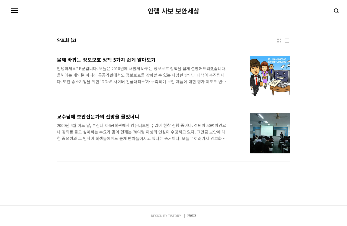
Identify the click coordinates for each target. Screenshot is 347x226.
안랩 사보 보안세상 (173, 11)
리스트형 (287, 40)
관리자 (191, 215)
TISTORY (174, 215)
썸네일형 (279, 40)
